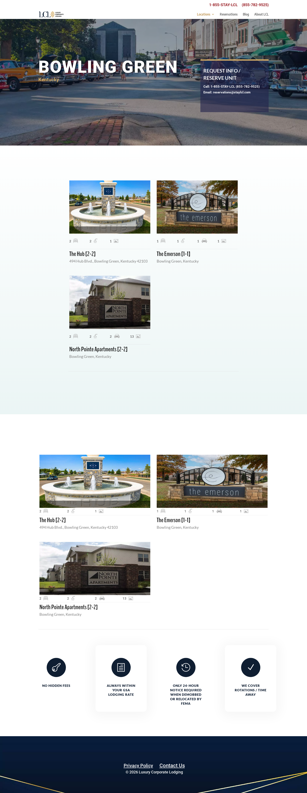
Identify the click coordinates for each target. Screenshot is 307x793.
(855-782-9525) (255, 5)
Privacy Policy (138, 765)
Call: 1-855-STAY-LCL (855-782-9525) (231, 87)
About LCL (261, 14)
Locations (203, 14)
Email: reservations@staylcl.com (227, 92)
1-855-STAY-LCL (223, 5)
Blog (246, 14)
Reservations (228, 14)
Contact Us (172, 766)
